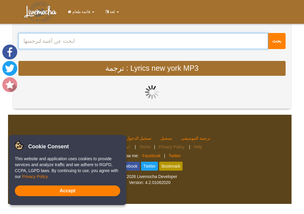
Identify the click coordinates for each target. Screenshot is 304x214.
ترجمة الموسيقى (195, 138)
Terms (145, 146)
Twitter (175, 155)
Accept (67, 190)
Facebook (151, 155)
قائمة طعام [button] (80, 12)
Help (198, 146)
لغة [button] (111, 12)
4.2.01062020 (158, 182)
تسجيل (166, 138)
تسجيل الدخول (139, 138)
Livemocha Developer (157, 176)
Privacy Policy (172, 146)
